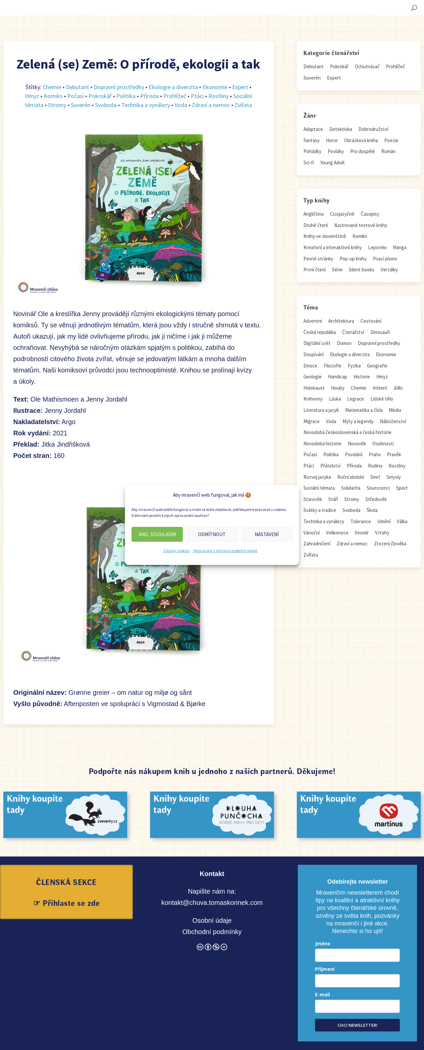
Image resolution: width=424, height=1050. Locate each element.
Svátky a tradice (319, 510)
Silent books (361, 269)
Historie (361, 376)
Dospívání (313, 354)
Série (337, 269)
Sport (402, 488)
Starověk (312, 499)
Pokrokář (100, 96)
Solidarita (350, 488)
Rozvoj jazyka (317, 477)
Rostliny (218, 96)
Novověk (357, 443)
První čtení (314, 269)
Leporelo (377, 247)
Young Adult (332, 162)
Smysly (394, 477)
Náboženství (393, 421)
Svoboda (106, 105)
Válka (402, 521)
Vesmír (362, 532)
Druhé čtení (315, 225)
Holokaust (314, 388)
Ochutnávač (367, 66)
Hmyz (32, 96)
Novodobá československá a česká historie (347, 432)
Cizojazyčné (342, 214)
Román (388, 151)
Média (395, 410)
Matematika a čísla (364, 410)
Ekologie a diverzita (173, 87)
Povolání (353, 454)
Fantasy (311, 140)
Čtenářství (353, 332)
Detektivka (340, 129)
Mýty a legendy (358, 421)
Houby (337, 388)
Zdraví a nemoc (211, 105)
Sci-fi (308, 162)
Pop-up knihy (353, 258)
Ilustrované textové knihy (360, 225)
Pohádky (312, 151)
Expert (240, 87)
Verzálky (389, 269)
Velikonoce (337, 532)
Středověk (376, 499)
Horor (332, 140)
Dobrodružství (373, 129)
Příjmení (325, 969)
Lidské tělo (381, 399)
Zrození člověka (390, 543)
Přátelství (330, 466)
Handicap (337, 376)
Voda (181, 105)
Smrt (375, 477)
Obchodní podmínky (211, 931)
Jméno (322, 943)
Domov (344, 343)
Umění (384, 521)
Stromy (57, 105)
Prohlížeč (174, 96)
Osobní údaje (212, 920)
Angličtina (313, 214)
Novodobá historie (322, 443)
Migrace (311, 421)
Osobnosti (383, 443)
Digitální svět (317, 343)
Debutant (77, 87)
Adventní (312, 321)
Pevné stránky (318, 258)
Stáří (333, 499)
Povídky (336, 151)
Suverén (80, 105)
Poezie (391, 140)
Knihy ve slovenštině (324, 236)
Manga (399, 247)
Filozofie (333, 365)
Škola (372, 510)
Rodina (375, 466)
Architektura (341, 321)
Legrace (355, 399)
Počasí (75, 96)
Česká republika (319, 332)
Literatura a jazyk (321, 410)
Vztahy (382, 532)
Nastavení (267, 534)
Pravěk (394, 454)
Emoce (310, 365)
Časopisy (370, 214)
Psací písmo (385, 258)
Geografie (377, 365)
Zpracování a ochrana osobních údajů (225, 550)
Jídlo (398, 388)
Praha (375, 454)
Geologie (312, 376)
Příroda (149, 96)
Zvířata (243, 105)
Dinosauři (380, 332)
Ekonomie (215, 87)
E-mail (322, 994)
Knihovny (313, 399)
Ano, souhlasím (157, 534)
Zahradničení (316, 543)
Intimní (380, 388)
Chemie (52, 87)
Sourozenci (378, 488)
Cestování (370, 321)
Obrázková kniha (361, 140)
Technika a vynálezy (145, 105)
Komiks (53, 96)
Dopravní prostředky (119, 87)
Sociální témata (319, 488)
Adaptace (313, 129)
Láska (335, 399)
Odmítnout (212, 534)
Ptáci (197, 96)
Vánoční (311, 532)
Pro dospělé (362, 151)
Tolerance (360, 521)
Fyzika (354, 365)
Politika (125, 96)
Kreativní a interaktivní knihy (332, 247)
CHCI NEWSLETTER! (358, 1025)
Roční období (350, 477)
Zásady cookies (176, 550)
